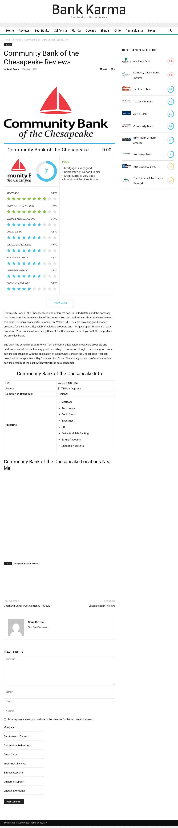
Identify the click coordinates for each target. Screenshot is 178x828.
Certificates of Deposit (16, 736)
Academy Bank (141, 61)
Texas (151, 30)
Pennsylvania (134, 30)
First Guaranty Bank (144, 166)
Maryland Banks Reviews (26, 563)
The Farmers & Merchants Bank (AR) (148, 180)
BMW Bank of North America (144, 140)
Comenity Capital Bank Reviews (146, 75)
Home (10, 30)
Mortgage (9, 727)
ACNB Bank (140, 113)
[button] (170, 30)
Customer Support (14, 781)
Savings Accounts (13, 772)
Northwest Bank (142, 154)
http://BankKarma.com (38, 627)
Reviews (24, 30)
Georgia (91, 30)
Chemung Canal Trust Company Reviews (27, 605)
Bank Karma (13, 69)
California (60, 30)
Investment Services (15, 763)
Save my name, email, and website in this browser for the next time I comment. (50, 719)
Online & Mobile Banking (17, 745)
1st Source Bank (142, 89)
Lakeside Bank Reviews (102, 605)
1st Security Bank (143, 101)
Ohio (117, 30)
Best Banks (41, 30)
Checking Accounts (14, 790)
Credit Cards (10, 754)
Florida (76, 30)
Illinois (105, 30)
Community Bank (143, 126)
